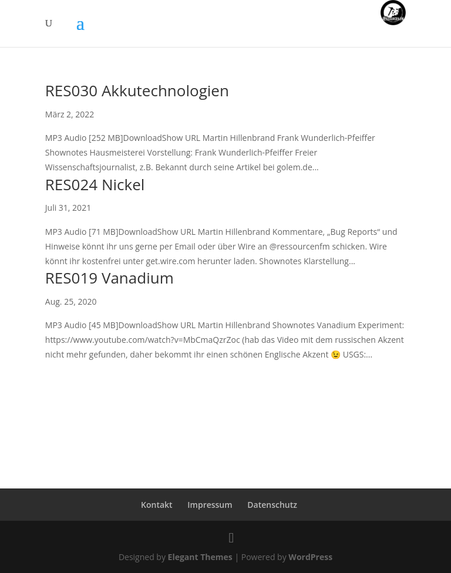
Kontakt (157, 504)
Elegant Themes (200, 556)
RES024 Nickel (95, 184)
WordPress (310, 556)
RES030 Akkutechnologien (137, 90)
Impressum (209, 504)
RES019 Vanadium (109, 277)
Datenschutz (272, 504)
